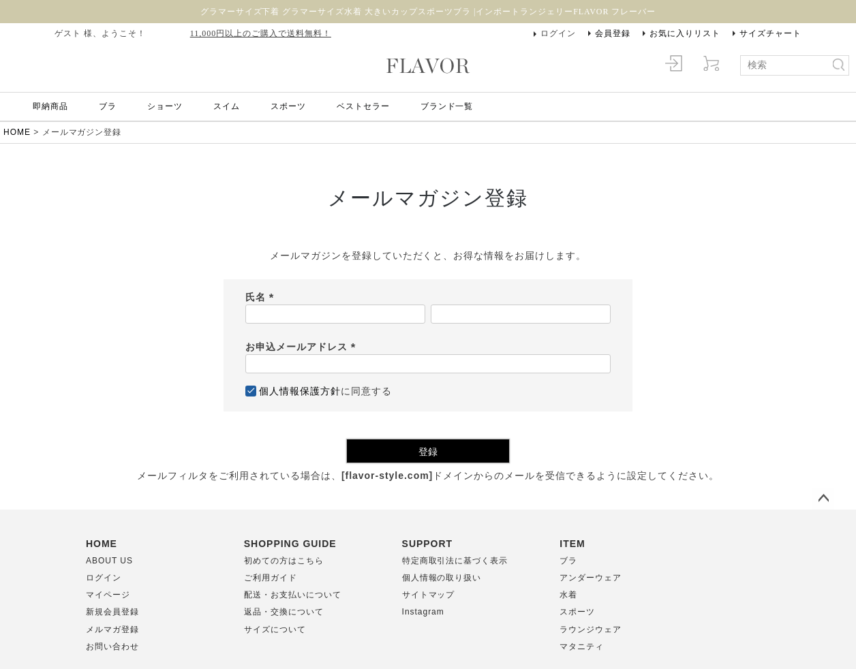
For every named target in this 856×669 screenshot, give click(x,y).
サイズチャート (770, 33)
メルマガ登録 (112, 629)
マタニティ (582, 646)
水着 (568, 595)
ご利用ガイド (270, 577)
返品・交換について (284, 612)
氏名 (262, 297)
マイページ (108, 595)
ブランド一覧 (447, 106)
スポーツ (288, 106)
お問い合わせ (112, 646)
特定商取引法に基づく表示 (455, 560)
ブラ (108, 106)
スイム (226, 106)
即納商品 (50, 106)
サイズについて (275, 629)
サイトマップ (428, 595)
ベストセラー (363, 106)
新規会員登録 (112, 612)
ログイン (558, 33)
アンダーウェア (591, 577)
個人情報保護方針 (300, 391)
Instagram (423, 612)
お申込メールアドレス (303, 346)
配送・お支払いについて (292, 595)
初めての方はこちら (284, 560)
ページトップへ (823, 499)
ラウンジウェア (591, 629)
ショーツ (165, 106)
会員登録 (612, 33)
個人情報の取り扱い (442, 577)
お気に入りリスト (684, 33)
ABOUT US (109, 560)
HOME (17, 132)
